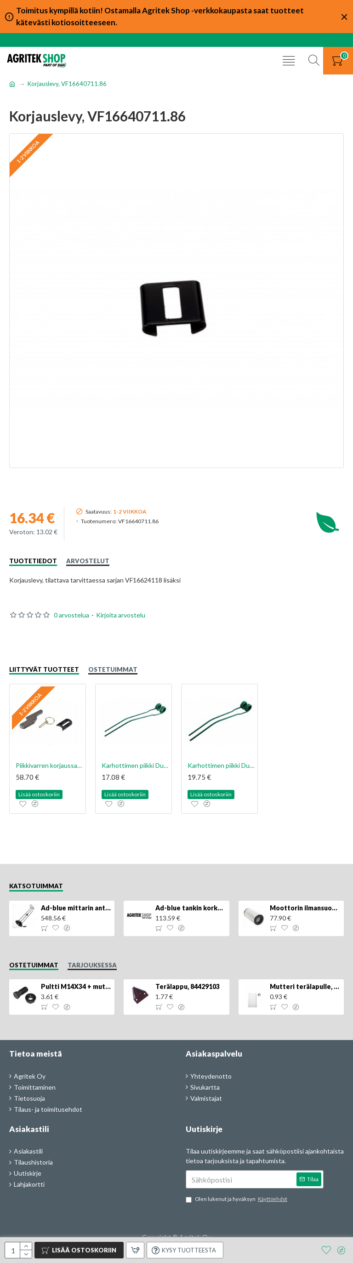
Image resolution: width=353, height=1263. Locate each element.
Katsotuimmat (36, 886)
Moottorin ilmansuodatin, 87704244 (305, 908)
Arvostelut (87, 561)
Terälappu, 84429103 (187, 986)
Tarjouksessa (92, 965)
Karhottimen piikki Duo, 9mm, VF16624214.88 (135, 765)
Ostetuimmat (112, 669)
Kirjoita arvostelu (120, 615)
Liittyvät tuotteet (44, 669)
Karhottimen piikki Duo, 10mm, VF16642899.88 (221, 765)
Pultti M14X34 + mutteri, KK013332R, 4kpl (76, 986)
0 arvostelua (71, 615)
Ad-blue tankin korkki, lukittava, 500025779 (190, 908)
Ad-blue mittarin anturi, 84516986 (76, 908)
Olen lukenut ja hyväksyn (237, 1199)
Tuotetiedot (33, 561)
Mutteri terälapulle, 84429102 (305, 986)
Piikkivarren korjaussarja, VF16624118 (49, 765)
